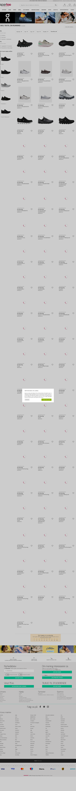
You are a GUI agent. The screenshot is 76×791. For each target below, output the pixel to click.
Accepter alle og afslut (46, 399)
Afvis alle (27, 399)
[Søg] (55, 5)
